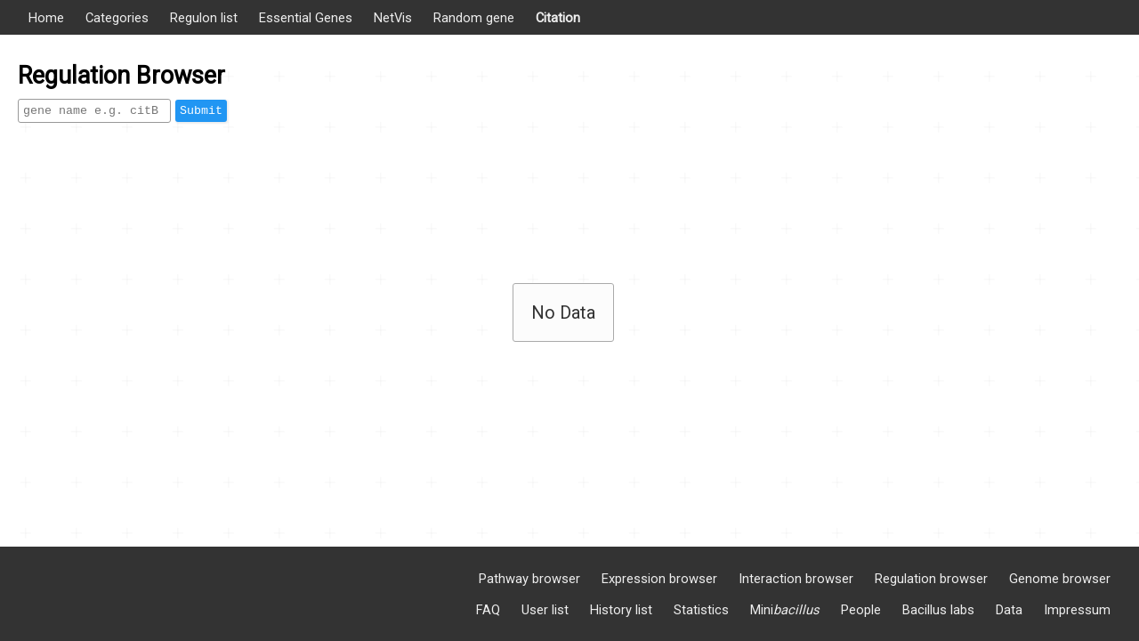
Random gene (473, 18)
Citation (558, 18)
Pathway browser (529, 579)
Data (1009, 610)
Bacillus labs (938, 610)
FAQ (488, 610)
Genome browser (1060, 579)
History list (621, 610)
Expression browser (659, 579)
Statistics (701, 610)
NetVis (393, 18)
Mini (785, 610)
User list (545, 610)
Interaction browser (796, 579)
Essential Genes (305, 18)
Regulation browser (931, 579)
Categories (117, 18)
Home (46, 18)
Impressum (1077, 610)
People (861, 610)
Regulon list (204, 18)
